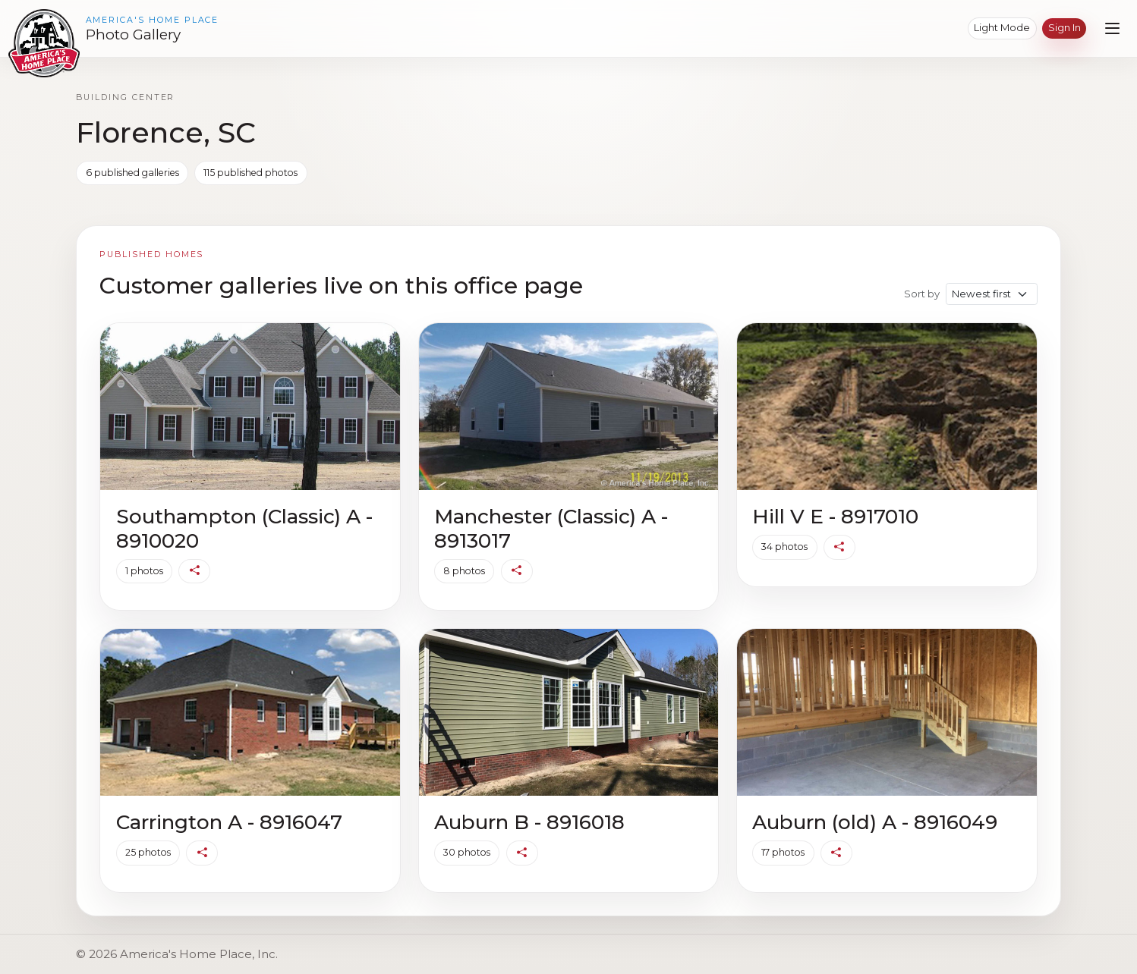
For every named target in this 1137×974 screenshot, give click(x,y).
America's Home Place (152, 20)
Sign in (1064, 27)
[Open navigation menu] (1112, 28)
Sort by (922, 293)
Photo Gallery (133, 34)
